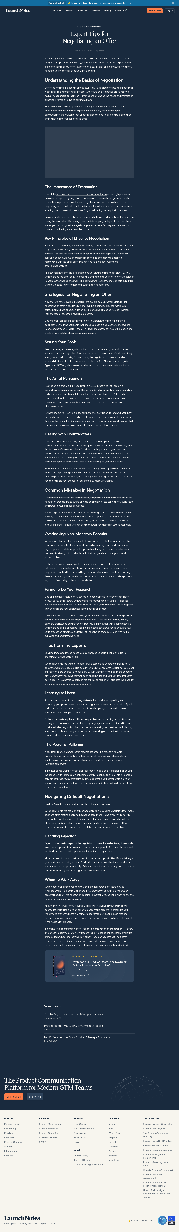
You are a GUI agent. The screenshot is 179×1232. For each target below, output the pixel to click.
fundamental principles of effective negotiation (81, 194)
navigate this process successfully (63, 62)
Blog (79, 27)
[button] (57, 11)
